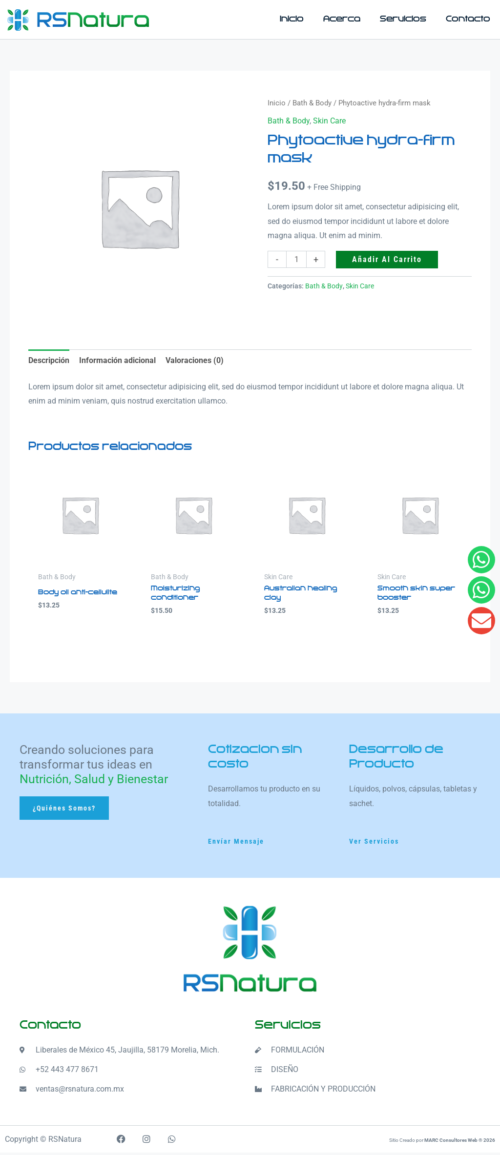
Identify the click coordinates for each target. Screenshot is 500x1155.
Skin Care (329, 120)
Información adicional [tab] (117, 360)
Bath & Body (312, 103)
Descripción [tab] (48, 360)
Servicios (403, 19)
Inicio (292, 19)
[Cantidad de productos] (296, 259)
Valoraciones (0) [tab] (195, 360)
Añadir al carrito (387, 259)
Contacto (468, 19)
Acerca (341, 19)
